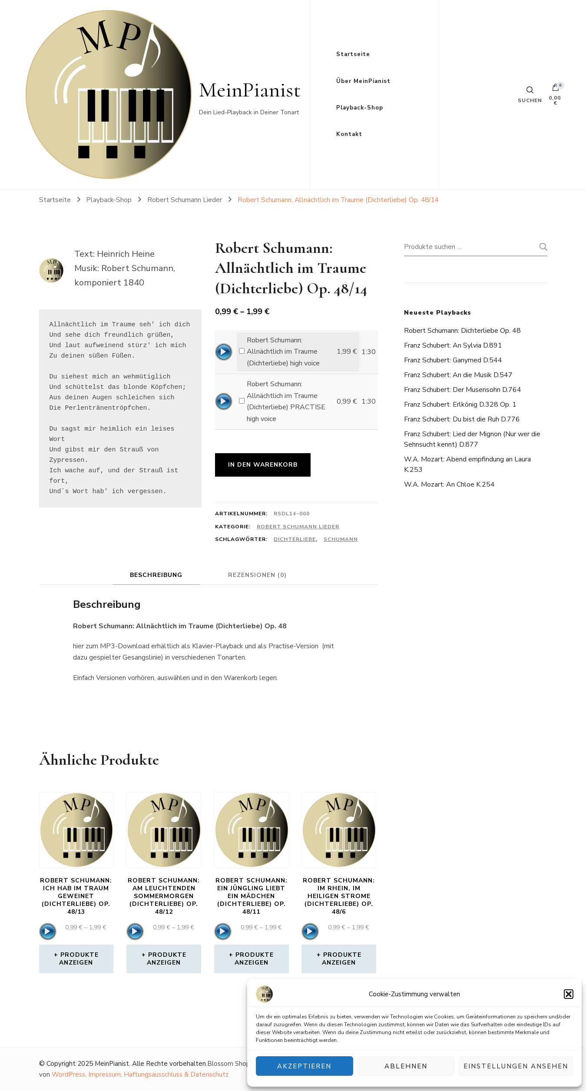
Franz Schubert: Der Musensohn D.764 (462, 390)
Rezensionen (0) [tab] (257, 575)
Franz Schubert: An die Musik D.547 (458, 375)
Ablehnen (405, 1066)
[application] (223, 352)
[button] (568, 994)
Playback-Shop (359, 108)
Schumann (341, 539)
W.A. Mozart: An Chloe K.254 (449, 484)
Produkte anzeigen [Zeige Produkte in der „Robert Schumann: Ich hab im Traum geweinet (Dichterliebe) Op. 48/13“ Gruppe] (79, 959)
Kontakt (349, 134)
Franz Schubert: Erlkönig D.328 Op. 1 (460, 404)
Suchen (540, 246)
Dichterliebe (295, 539)
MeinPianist (250, 90)
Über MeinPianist (363, 81)
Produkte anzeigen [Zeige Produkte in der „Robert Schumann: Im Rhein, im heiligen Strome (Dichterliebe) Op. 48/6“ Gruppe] (341, 959)
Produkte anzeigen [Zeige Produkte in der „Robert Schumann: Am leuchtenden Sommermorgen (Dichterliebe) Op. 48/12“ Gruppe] (166, 959)
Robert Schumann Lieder (298, 526)
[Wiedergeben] (224, 352)
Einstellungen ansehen (516, 1066)
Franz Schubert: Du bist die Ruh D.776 (462, 419)
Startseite (353, 54)
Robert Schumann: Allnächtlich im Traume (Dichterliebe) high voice (283, 351)
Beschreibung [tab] (156, 575)
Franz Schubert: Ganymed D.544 (453, 360)
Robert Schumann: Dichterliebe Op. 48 (462, 330)
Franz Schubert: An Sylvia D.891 (453, 345)
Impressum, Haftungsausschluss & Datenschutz (158, 1074)
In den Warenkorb (263, 465)
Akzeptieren (304, 1066)
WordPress (68, 1074)
